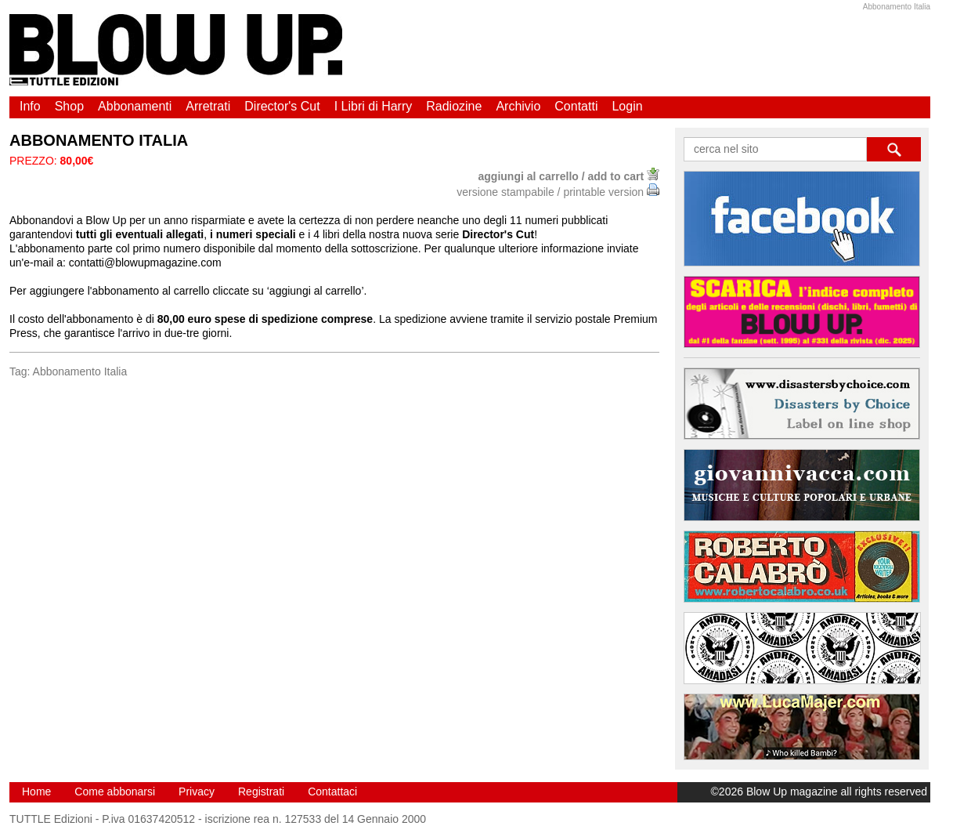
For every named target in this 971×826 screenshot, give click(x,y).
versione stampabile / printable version (558, 192)
